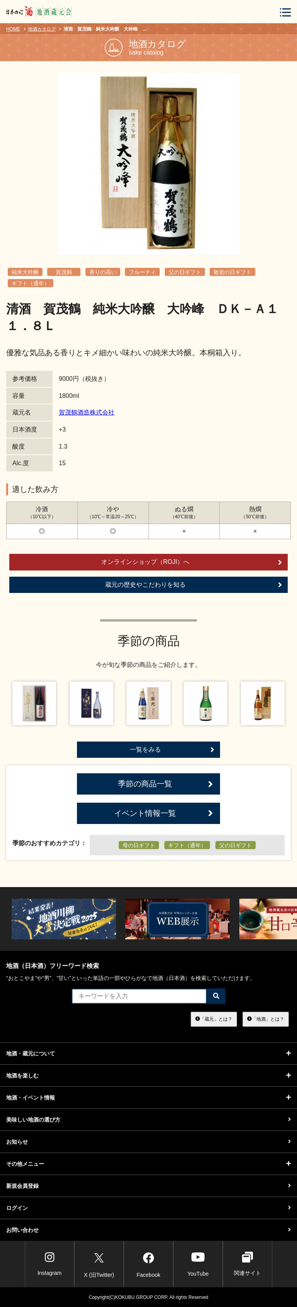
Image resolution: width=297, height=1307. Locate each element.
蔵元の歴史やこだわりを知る (193, 585)
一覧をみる (172, 750)
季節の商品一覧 (165, 784)
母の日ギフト (139, 845)
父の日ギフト (185, 272)
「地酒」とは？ (265, 1019)
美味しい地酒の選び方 (148, 1120)
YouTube (197, 1264)
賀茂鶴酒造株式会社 (86, 412)
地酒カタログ (42, 29)
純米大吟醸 (25, 272)
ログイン (148, 1208)
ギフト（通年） (31, 283)
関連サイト (247, 1264)
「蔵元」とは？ (213, 1019)
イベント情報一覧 (163, 813)
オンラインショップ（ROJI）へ (191, 562)
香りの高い (102, 272)
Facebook (148, 1263)
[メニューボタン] (285, 12)
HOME (13, 29)
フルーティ (142, 272)
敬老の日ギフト (232, 272)
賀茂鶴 (64, 272)
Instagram (49, 1264)
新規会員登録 (148, 1186)
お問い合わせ (148, 1230)
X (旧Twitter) (99, 1263)
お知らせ (148, 1142)
